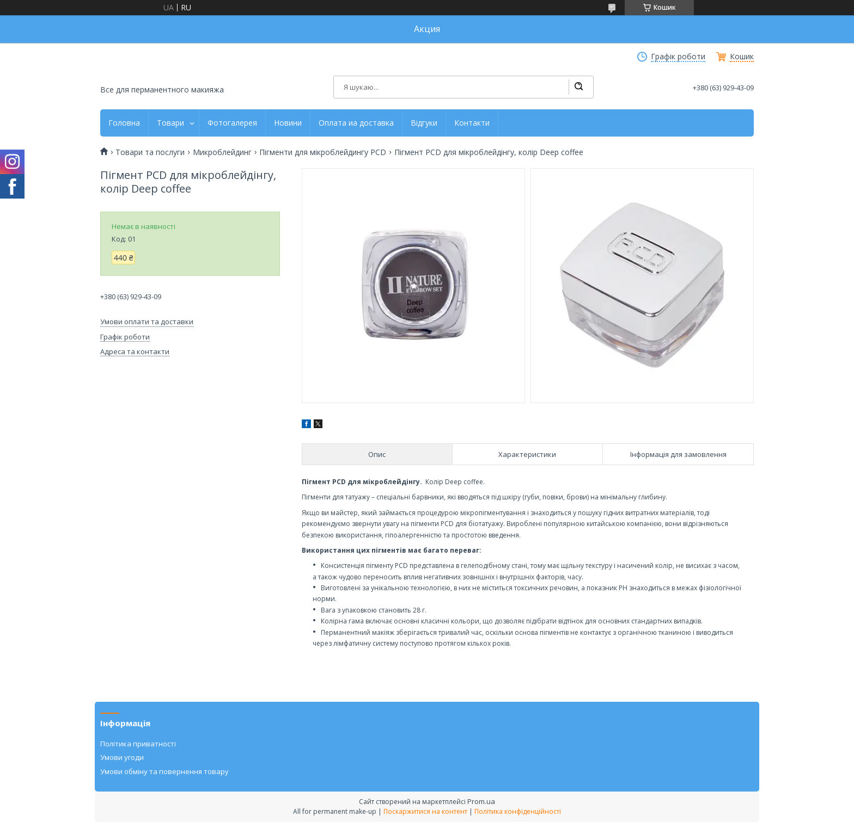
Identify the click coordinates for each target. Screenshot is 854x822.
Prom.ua (481, 801)
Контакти (472, 123)
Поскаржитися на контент (425, 811)
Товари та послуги (150, 152)
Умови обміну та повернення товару (164, 771)
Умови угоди (122, 757)
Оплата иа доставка (356, 123)
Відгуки (424, 123)
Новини (288, 123)
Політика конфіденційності (517, 811)
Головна (124, 123)
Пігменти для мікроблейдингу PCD (322, 152)
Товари (170, 123)
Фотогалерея (232, 123)
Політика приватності (138, 744)
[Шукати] (578, 87)
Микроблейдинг (222, 152)
